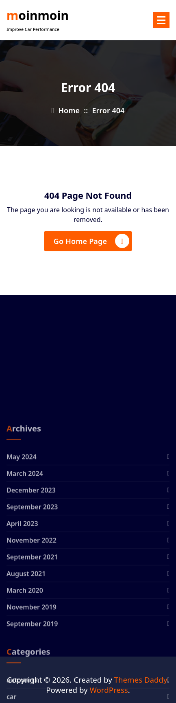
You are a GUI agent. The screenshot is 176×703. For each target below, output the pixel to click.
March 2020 (25, 647)
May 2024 (22, 514)
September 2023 (32, 564)
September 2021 (32, 614)
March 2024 (25, 530)
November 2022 (31, 597)
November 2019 (31, 664)
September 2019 (32, 681)
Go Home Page (91, 241)
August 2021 (26, 630)
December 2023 (31, 547)
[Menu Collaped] (161, 20)
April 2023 (22, 580)
